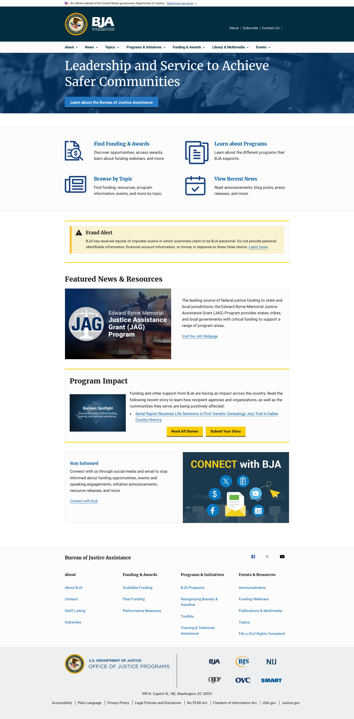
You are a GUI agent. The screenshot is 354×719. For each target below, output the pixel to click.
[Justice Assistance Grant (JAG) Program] (118, 324)
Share (289, 31)
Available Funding (137, 587)
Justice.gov (291, 703)
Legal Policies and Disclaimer (158, 703)
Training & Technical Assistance (197, 631)
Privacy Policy (118, 703)
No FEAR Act (197, 703)
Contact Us (271, 28)
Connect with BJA (84, 501)
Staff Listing (75, 610)
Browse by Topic (76, 187)
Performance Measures (142, 610)
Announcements (252, 587)
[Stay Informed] (236, 487)
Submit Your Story (225, 431)
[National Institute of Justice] (271, 665)
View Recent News (197, 187)
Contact (71, 599)
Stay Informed (84, 463)
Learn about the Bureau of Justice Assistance (111, 102)
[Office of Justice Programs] (76, 24)
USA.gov (269, 703)
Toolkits (187, 616)
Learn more (258, 247)
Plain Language (89, 703)
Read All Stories (184, 431)
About (234, 28)
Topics (244, 622)
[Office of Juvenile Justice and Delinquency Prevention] (215, 684)
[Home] (103, 24)
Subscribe (250, 28)
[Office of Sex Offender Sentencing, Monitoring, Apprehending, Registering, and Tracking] (271, 683)
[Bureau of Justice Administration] (214, 665)
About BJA (73, 587)
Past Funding (134, 599)
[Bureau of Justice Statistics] (243, 668)
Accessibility (62, 703)
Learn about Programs (197, 152)
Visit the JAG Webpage (200, 336)
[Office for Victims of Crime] (242, 683)
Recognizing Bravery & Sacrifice (199, 602)
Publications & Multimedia (260, 610)
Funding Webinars (254, 599)
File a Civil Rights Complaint (262, 633)
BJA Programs (193, 587)
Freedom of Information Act (235, 703)
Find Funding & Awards (76, 152)
